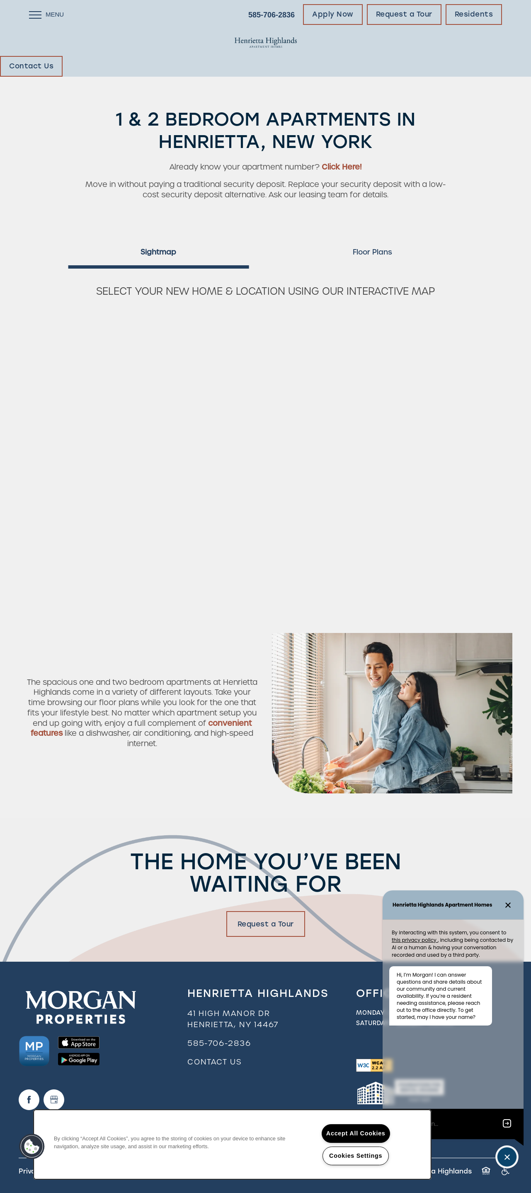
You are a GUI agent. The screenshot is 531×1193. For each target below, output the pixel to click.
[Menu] (46, 14)
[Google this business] (54, 1099)
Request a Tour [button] (266, 924)
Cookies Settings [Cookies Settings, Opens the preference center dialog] (355, 1155)
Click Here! (341, 167)
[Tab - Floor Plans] (372, 252)
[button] (333, 14)
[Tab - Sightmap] (158, 252)
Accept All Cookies (356, 1133)
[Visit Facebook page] (29, 1099)
